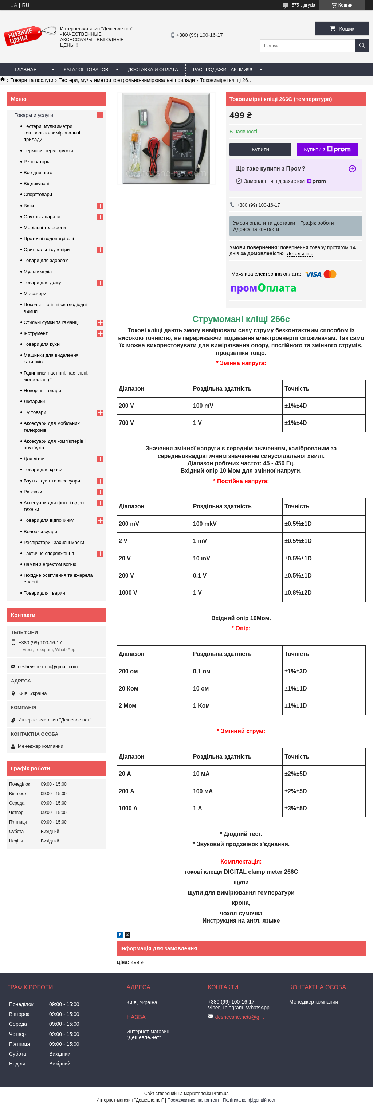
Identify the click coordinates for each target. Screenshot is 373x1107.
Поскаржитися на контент (193, 1100)
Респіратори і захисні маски (54, 542)
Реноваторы (37, 161)
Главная (26, 69)
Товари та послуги (31, 80)
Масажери (35, 293)
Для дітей (34, 458)
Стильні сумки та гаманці (51, 322)
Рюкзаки (33, 491)
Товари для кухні (42, 344)
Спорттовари (38, 194)
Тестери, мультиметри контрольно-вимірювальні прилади (127, 80)
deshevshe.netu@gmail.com (48, 666)
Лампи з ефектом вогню (50, 564)
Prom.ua (220, 1093)
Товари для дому (42, 282)
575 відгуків (303, 5)
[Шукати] (362, 45)
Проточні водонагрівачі (49, 238)
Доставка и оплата (153, 69)
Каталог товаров (86, 69)
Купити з (327, 149)
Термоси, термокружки (48, 150)
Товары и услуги (34, 115)
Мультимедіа (38, 271)
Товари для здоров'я (46, 260)
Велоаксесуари (40, 531)
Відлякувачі (36, 183)
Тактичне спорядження (49, 553)
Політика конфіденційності (250, 1100)
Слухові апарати (42, 216)
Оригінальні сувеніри (47, 249)
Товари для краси (43, 469)
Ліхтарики (34, 401)
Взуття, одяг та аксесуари (52, 481)
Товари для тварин (44, 593)
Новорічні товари (42, 390)
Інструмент (36, 333)
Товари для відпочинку (49, 520)
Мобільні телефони (45, 227)
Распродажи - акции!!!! (222, 69)
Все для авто (38, 172)
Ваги (29, 205)
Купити (260, 149)
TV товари (35, 412)
